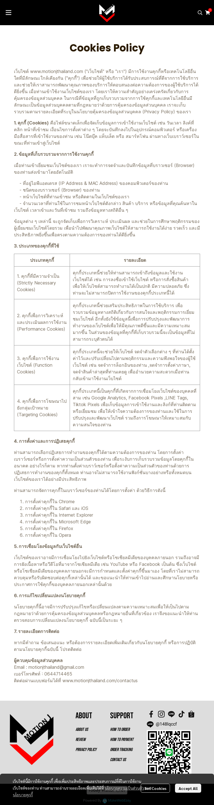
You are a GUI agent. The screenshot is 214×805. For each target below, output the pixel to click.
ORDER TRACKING (121, 749)
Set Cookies (155, 788)
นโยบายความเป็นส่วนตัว (124, 787)
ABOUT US (82, 729)
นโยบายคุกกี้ (23, 794)
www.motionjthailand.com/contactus (100, 680)
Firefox (66, 528)
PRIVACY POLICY (86, 749)
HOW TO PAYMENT (121, 739)
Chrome (67, 501)
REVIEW (81, 739)
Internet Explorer (76, 515)
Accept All (188, 788)
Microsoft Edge (75, 521)
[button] (200, 13)
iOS (84, 508)
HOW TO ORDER (120, 729)
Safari (64, 508)
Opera (65, 535)
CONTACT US (118, 759)
